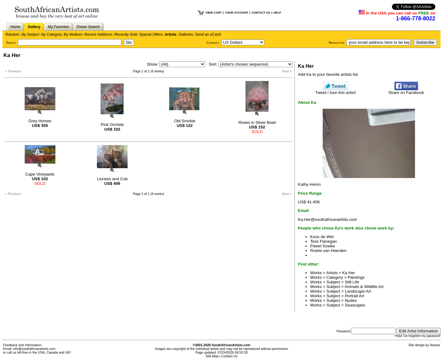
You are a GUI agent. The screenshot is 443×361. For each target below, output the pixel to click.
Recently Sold (125, 34)
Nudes (351, 300)
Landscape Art (358, 291)
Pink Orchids (112, 124)
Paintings (356, 277)
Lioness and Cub (112, 178)
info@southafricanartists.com (34, 349)
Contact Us (229, 356)
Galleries (185, 34)
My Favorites (58, 27)
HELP (277, 12)
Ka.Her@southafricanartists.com (327, 219)
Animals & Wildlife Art (364, 286)
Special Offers (150, 34)
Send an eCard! (208, 34)
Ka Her (348, 272)
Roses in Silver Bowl (257, 122)
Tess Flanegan (323, 241)
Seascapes (355, 305)
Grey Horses (39, 121)
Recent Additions (98, 34)
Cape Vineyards (39, 174)
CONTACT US (261, 12)
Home (15, 27)
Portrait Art (354, 296)
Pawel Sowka (322, 246)
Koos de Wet (321, 236)
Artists (170, 34)
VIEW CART (214, 12)
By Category (52, 34)
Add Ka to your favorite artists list (328, 74)
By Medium (73, 34)
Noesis (435, 345)
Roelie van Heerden (328, 250)
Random (12, 34)
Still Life (352, 282)
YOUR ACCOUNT (236, 12)
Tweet (335, 91)
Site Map (212, 356)
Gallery (34, 27)
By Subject (30, 34)
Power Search (88, 27)
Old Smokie (184, 121)
